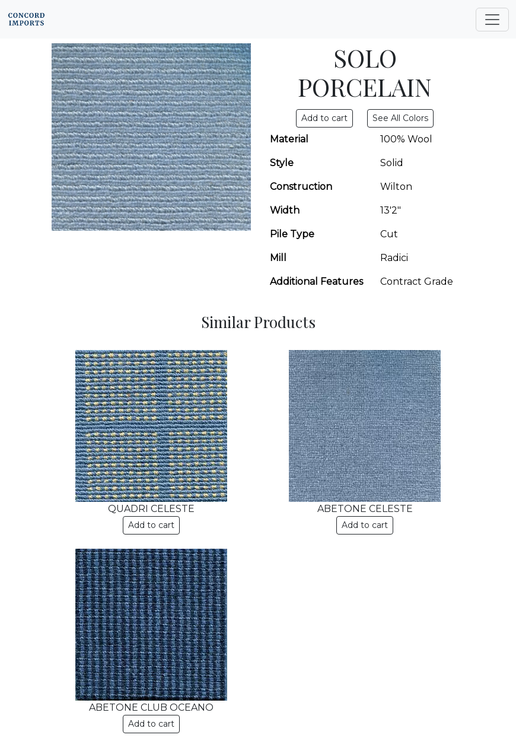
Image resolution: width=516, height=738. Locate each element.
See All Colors (400, 118)
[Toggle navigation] (492, 19)
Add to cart (151, 525)
